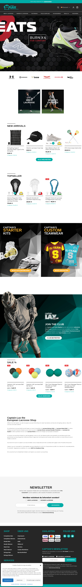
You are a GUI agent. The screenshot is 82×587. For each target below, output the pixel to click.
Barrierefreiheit (22, 552)
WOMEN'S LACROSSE (47, 500)
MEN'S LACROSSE (32, 500)
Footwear (34, 13)
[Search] (58, 7)
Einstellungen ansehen (33, 580)
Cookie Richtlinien (23, 549)
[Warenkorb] (77, 7)
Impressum (30, 584)
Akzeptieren (8, 580)
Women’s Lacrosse (22, 13)
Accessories (57, 13)
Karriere (20, 547)
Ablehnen (20, 580)
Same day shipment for (41, 1)
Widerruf (20, 544)
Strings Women (8, 555)
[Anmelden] (73, 7)
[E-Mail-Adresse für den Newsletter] (30, 505)
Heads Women (8, 544)
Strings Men (7, 552)
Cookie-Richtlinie (15, 584)
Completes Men (8, 536)
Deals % (66, 13)
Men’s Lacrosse (8, 13)
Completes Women (9, 538)
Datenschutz (23, 584)
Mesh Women (8, 549)
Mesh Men (7, 547)
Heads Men (7, 541)
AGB (19, 541)
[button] (40, 565)
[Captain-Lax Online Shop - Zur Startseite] (11, 7)
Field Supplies (45, 13)
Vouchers (75, 13)
